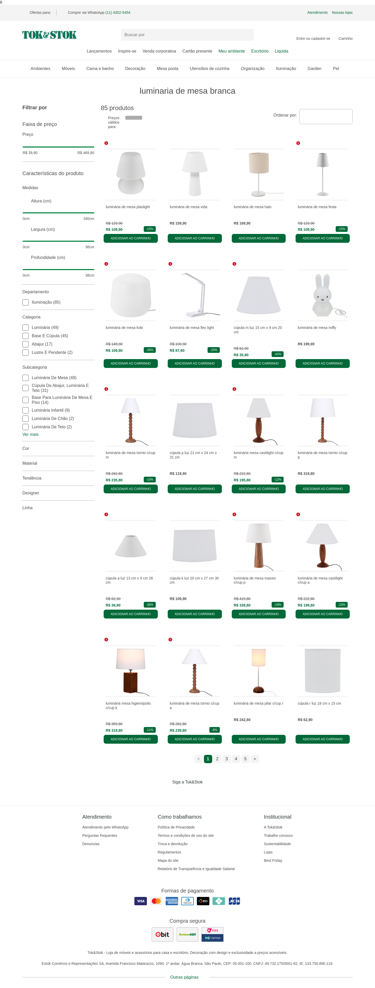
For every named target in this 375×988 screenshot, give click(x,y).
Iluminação (288, 68)
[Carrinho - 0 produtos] (346, 35)
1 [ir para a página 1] (208, 759)
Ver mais (30, 434)
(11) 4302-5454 (117, 12)
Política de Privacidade (176, 827)
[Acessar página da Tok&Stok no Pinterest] (195, 793)
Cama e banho (102, 68)
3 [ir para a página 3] (227, 759)
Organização (255, 68)
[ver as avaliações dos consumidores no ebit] (162, 934)
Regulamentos (169, 852)
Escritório (260, 51)
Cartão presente (197, 51)
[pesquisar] (248, 35)
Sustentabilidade (277, 844)
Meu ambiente (231, 51)
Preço (58, 134)
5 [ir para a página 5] (245, 759)
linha (58, 508)
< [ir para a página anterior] (198, 759)
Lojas (268, 852)
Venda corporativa (159, 51)
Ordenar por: (285, 115)
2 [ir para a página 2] (217, 759)
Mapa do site (168, 860)
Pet (338, 68)
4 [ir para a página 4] (236, 759)
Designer (58, 493)
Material (58, 463)
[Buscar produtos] (187, 35)
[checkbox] (25, 302)
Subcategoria (58, 367)
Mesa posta (170, 68)
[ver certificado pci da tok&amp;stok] (212, 934)
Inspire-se (127, 51)
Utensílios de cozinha (212, 68)
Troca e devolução (173, 844)
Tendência (58, 478)
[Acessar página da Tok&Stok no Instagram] (180, 793)
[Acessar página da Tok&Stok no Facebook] (165, 793)
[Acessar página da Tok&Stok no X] (209, 793)
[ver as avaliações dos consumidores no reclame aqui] (187, 934)
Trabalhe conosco (278, 835)
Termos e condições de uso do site (186, 835)
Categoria (58, 317)
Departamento (58, 292)
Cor (58, 448)
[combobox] (326, 116)
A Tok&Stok (273, 827)
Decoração (138, 68)
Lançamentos (99, 51)
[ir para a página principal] (49, 35)
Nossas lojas (342, 12)
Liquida (281, 51)
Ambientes (43, 68)
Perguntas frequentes (99, 835)
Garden (317, 68)
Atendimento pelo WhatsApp (105, 827)
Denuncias (90, 844)
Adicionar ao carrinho (131, 238)
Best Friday (273, 860)
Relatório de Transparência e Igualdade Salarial (196, 869)
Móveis (71, 68)
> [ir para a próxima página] (255, 759)
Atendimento (317, 12)
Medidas (58, 188)
